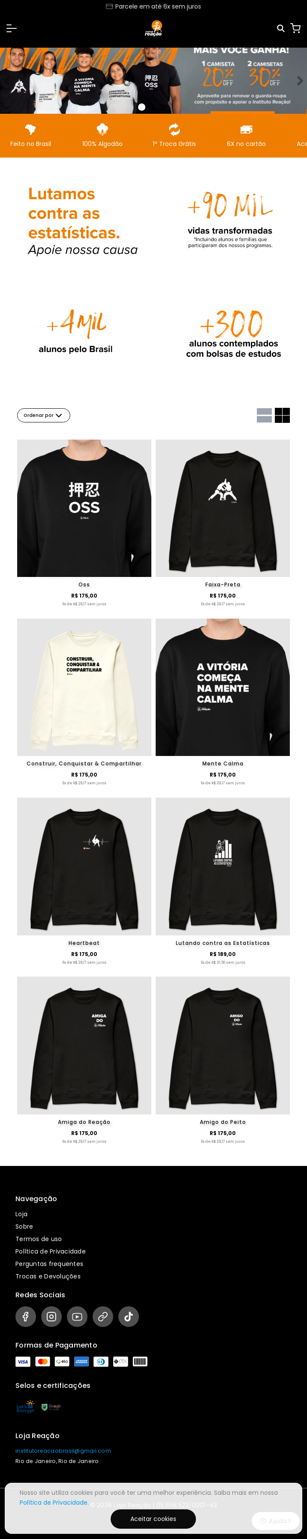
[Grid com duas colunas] (282, 415)
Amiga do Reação (84, 1122)
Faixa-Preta (223, 584)
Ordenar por (44, 415)
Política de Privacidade (50, 1251)
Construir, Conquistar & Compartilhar (84, 763)
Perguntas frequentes (49, 1264)
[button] (11, 28)
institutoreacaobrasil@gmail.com (63, 1450)
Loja (21, 1214)
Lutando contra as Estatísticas (223, 943)
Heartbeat (84, 943)
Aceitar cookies (153, 1519)
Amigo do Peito (223, 1122)
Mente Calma (223, 763)
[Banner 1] (152, 107)
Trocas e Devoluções (48, 1276)
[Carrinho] (295, 28)
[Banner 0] (141, 107)
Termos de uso (38, 1239)
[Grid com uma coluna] (264, 415)
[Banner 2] (162, 107)
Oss (84, 584)
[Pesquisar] (281, 28)
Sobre (24, 1226)
